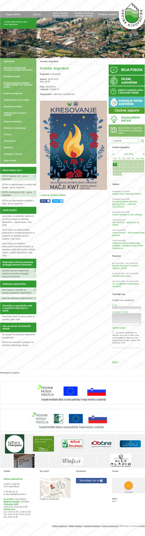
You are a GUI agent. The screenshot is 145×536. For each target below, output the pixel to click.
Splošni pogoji (118, 328)
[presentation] (127, 353)
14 (142, 164)
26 (133, 170)
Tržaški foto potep (121, 276)
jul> (144, 154)
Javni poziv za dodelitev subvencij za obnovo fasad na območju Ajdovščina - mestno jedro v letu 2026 (18, 220)
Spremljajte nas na (91, 480)
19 (133, 167)
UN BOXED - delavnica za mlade (125, 223)
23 (119, 170)
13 (137, 164)
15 (115, 167)
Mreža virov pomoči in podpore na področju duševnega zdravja (18, 343)
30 (119, 173)
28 (142, 170)
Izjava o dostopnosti (110, 526)
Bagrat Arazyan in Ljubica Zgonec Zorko (125, 266)
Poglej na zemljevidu (49, 499)
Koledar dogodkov (49, 61)
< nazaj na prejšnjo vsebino (53, 195)
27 (137, 170)
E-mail (114, 305)
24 (124, 170)
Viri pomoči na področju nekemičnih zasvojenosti (18, 336)
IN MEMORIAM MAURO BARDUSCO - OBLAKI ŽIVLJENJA (125, 204)
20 (137, 167)
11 (128, 164)
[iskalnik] (125, 140)
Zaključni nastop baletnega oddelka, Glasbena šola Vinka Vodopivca (127, 245)
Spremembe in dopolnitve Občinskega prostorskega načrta (130, 130)
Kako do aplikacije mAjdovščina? (17, 298)
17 (124, 167)
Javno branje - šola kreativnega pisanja (128, 233)
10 (124, 164)
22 (115, 170)
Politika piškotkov (75, 526)
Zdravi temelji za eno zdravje (127, 214)
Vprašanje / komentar (120, 312)
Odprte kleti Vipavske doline (126, 193)
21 (142, 167)
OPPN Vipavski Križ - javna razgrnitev (14, 177)
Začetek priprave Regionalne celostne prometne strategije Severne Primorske (15, 273)
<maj (113, 154)
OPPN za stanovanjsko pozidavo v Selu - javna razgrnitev (18, 202)
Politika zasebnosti (59, 526)
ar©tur (142, 526)
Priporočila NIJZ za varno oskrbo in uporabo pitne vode (18, 318)
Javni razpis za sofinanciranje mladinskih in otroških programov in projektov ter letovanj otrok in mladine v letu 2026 (18, 234)
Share (43, 201)
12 (133, 164)
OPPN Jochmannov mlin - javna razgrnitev (17, 193)
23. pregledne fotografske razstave (125, 285)
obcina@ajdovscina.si (16, 494)
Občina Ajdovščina (130, 16)
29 (115, 173)
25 (128, 170)
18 (128, 167)
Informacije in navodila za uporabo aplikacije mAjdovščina (17, 291)
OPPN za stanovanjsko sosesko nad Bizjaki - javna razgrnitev (19, 186)
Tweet (56, 201)
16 (119, 167)
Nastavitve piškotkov (92, 526)
